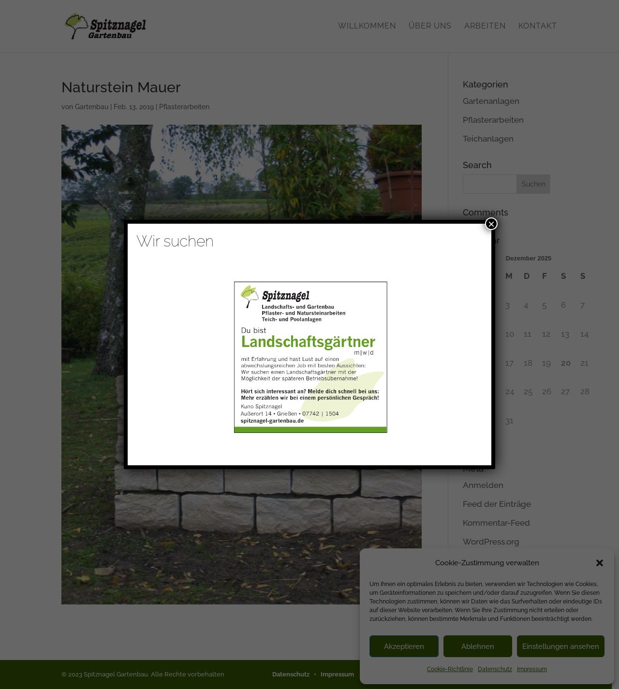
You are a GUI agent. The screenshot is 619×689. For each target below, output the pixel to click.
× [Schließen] (491, 223)
